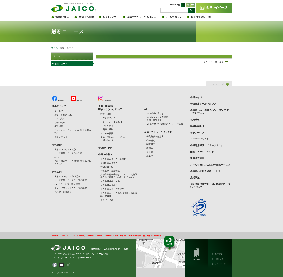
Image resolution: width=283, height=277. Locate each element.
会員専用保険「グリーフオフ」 (206, 145)
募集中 (149, 156)
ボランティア (197, 132)
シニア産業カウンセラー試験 (68, 153)
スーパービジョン (199, 139)
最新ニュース (61, 63)
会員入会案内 (105, 154)
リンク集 (196, 253)
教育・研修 (105, 114)
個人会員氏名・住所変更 (112, 189)
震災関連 (195, 177)
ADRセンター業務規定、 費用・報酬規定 (158, 119)
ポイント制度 (106, 199)
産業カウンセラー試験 (65, 149)
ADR (110, 17)
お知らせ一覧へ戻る (214, 62)
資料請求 (218, 254)
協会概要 (58, 111)
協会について (62, 17)
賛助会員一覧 (106, 166)
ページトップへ (218, 84)
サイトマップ (220, 264)
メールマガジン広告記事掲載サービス (210, 164)
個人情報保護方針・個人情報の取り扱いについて (202, 17)
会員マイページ (214, 8)
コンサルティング (109, 125)
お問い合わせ (220, 259)
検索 (191, 10)
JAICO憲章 (59, 118)
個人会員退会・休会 (110, 181)
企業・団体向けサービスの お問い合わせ (113, 138)
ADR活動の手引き (155, 113)
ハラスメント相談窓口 (111, 121)
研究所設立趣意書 (155, 136)
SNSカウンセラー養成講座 (67, 184)
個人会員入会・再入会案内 (113, 159)
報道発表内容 (197, 158)
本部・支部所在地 (63, 115)
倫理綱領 (60, 126)
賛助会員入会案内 (109, 163)
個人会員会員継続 (109, 185)
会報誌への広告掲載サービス (205, 171)
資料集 (149, 152)
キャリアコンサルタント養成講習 (70, 188)
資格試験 (57, 145)
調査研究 (150, 144)
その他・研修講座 (63, 192)
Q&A (56, 157)
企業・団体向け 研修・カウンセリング (110, 108)
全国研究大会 (60, 137)
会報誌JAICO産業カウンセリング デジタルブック (209, 112)
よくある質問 (106, 133)
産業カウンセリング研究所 (142, 17)
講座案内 (57, 172)
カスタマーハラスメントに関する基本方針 (72, 132)
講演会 (149, 148)
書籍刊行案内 (86, 17)
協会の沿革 (59, 122)
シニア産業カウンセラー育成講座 (70, 180)
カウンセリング (108, 118)
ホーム (54, 47)
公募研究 (150, 140)
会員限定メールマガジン (174, 17)
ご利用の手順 (106, 129)
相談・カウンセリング (202, 152)
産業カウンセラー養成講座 (67, 176)
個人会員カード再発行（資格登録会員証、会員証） (118, 194)
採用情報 (195, 119)
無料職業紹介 (197, 126)
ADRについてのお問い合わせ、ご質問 (164, 124)
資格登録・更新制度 (110, 170)
